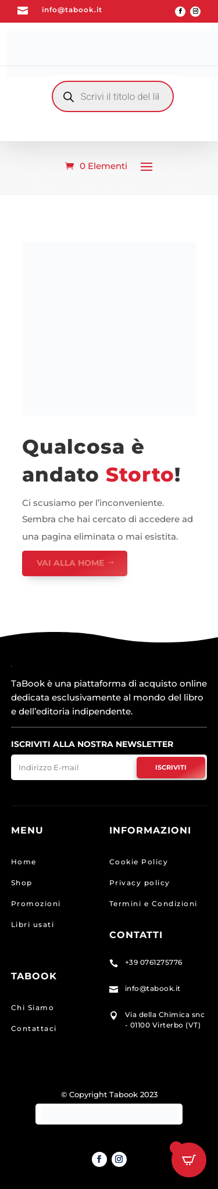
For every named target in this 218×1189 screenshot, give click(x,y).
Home (24, 861)
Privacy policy (139, 882)
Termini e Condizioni (153, 903)
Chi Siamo (33, 1007)
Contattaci (34, 1028)
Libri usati (33, 924)
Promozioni (36, 903)
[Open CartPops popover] (188, 1160)
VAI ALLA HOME (70, 563)
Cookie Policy (139, 861)
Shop (22, 882)
